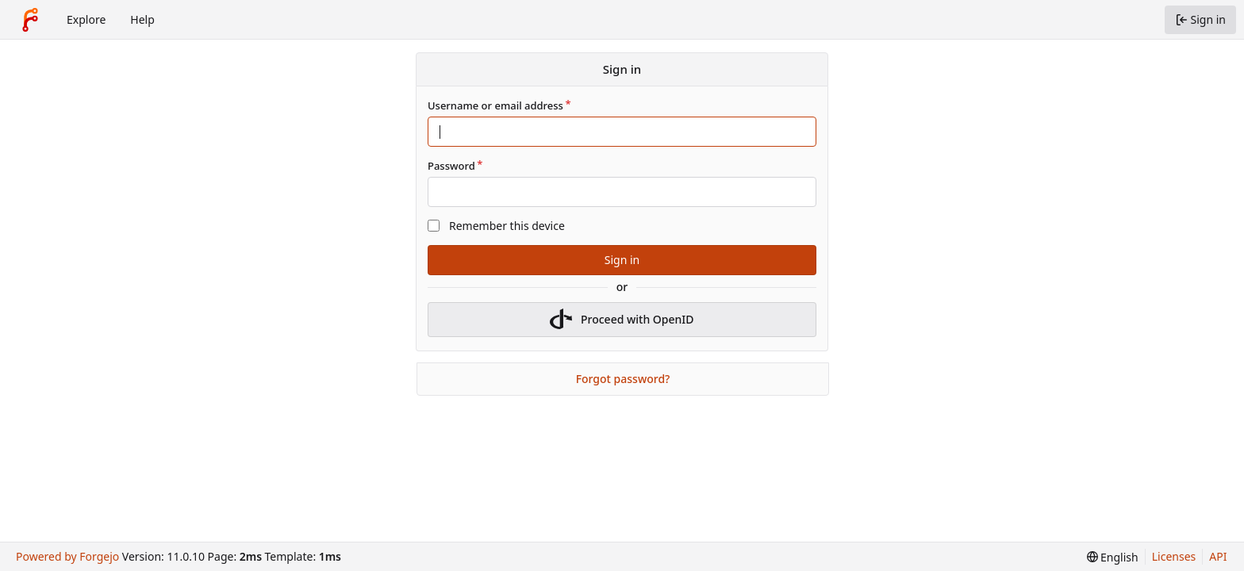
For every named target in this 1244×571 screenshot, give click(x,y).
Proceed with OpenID (621, 319)
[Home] (30, 20)
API (1218, 556)
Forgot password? (623, 378)
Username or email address (495, 105)
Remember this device (507, 226)
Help (142, 19)
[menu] (1112, 557)
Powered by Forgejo (67, 556)
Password (451, 166)
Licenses (1174, 556)
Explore (86, 19)
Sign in (622, 259)
